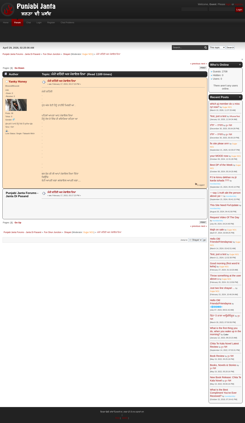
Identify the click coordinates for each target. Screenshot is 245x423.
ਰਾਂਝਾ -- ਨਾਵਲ (216, 125)
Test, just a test (218, 116)
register (239, 4)
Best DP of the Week (221, 165)
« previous (195, 63)
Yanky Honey (18, 81)
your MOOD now (219, 156)
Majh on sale (217, 229)
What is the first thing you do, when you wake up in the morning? (225, 331)
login (228, 4)
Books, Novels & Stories (223, 365)
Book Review (217, 356)
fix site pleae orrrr (219, 143)
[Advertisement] (122, 34)
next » (204, 63)
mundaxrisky (215, 184)
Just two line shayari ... (222, 288)
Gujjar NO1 (87, 54)
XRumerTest (235, 116)
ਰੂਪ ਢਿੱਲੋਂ (229, 125)
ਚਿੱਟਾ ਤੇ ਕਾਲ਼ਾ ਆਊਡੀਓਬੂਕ (222, 315)
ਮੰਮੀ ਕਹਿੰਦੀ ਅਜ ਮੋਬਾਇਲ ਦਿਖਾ (61, 81)
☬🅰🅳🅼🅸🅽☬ (216, 307)
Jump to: (184, 240)
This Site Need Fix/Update (224, 205)
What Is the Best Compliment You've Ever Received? (223, 392)
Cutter (225, 335)
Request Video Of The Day (224, 217)
